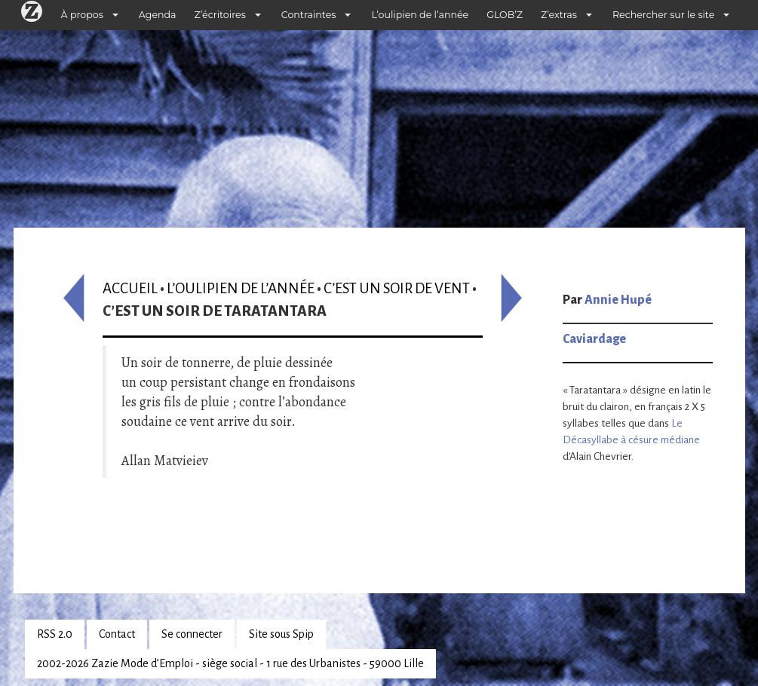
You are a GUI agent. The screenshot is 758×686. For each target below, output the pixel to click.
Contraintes (308, 14)
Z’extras (559, 14)
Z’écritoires (220, 14)
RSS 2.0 (54, 634)
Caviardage (594, 339)
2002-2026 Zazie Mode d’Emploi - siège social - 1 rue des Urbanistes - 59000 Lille (230, 663)
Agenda (157, 14)
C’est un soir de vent (397, 288)
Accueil (130, 288)
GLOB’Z (504, 14)
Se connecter (191, 634)
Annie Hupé (618, 300)
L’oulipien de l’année (419, 14)
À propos (82, 14)
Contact (117, 634)
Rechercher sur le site (663, 14)
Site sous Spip (281, 634)
